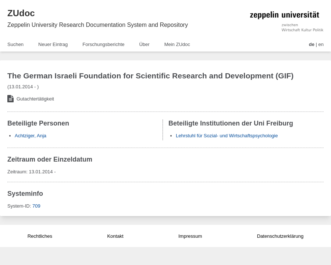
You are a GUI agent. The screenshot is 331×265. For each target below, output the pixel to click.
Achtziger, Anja (30, 135)
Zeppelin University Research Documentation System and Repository (97, 25)
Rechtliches (40, 236)
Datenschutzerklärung (280, 236)
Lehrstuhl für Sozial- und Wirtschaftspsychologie (227, 135)
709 (36, 206)
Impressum (190, 236)
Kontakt (115, 236)
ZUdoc (21, 13)
